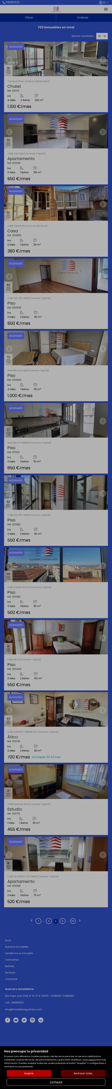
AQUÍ (92, 1059)
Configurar (56, 1082)
